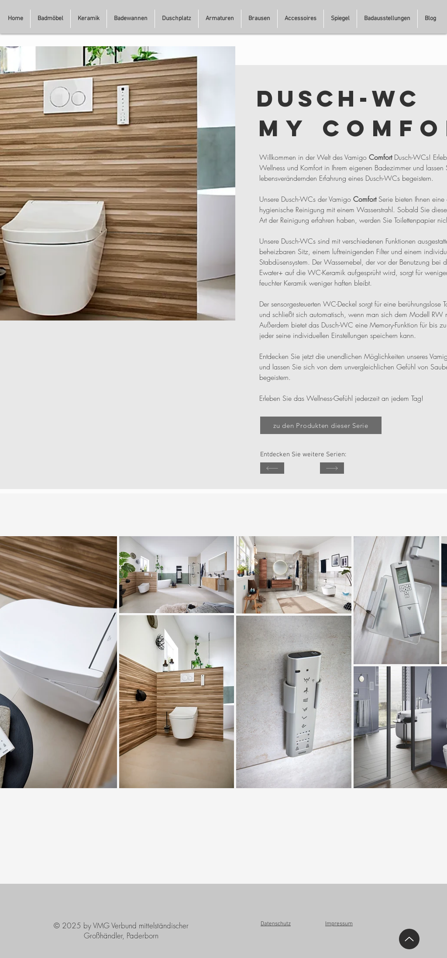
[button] (387, 19)
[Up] (409, 939)
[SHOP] (272, 468)
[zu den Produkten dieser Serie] (321, 425)
